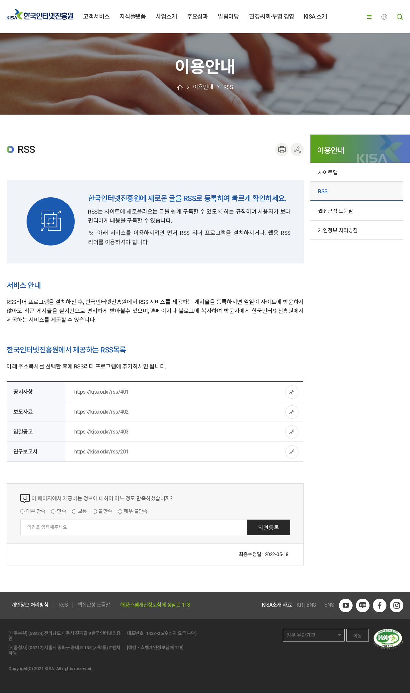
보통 (82, 512)
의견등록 (268, 528)
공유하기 (297, 149)
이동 (357, 636)
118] (179, 647)
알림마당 (228, 16)
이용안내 (203, 87)
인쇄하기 (281, 149)
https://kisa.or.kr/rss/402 (101, 412)
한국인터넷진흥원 (40, 14)
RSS (228, 87)
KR (299, 605)
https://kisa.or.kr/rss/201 (101, 451)
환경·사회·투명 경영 (271, 16)
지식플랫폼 (133, 16)
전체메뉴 (371, 17)
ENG (385, 17)
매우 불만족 (135, 512)
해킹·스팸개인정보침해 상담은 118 (155, 605)
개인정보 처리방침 (338, 230)
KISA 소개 (315, 16)
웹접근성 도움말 (335, 211)
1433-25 (154, 633)
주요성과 (197, 16)
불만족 (105, 512)
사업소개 (166, 16)
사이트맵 (327, 172)
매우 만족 (35, 512)
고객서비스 (96, 16)
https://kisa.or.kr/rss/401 (101, 392)
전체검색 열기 (399, 17)
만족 (61, 512)
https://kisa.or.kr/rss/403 (101, 432)
